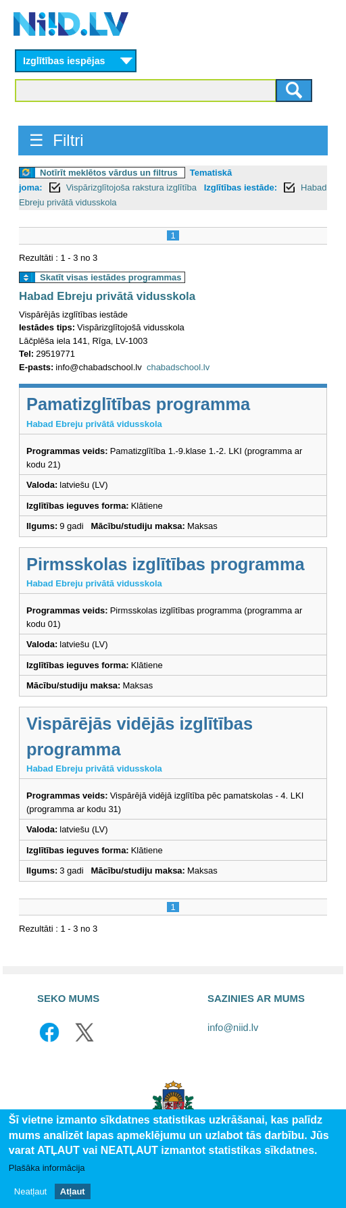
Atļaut (72, 1191)
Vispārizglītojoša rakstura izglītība (132, 187)
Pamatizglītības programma (138, 404)
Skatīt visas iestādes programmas (111, 277)
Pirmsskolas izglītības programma (165, 564)
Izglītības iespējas (64, 60)
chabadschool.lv (178, 367)
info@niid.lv (232, 1027)
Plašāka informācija (47, 1168)
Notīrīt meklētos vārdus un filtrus (109, 173)
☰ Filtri (56, 140)
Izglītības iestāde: (240, 187)
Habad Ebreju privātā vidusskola (107, 296)
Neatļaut (30, 1191)
